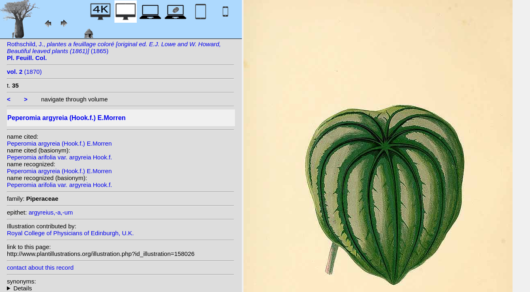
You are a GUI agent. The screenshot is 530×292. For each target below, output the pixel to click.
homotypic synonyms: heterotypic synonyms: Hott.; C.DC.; (120, 288)
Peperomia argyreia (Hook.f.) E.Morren (59, 143)
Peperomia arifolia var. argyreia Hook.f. (59, 157)
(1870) (24, 71)
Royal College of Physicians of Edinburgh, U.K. (70, 233)
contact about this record (40, 267)
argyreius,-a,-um (50, 212)
